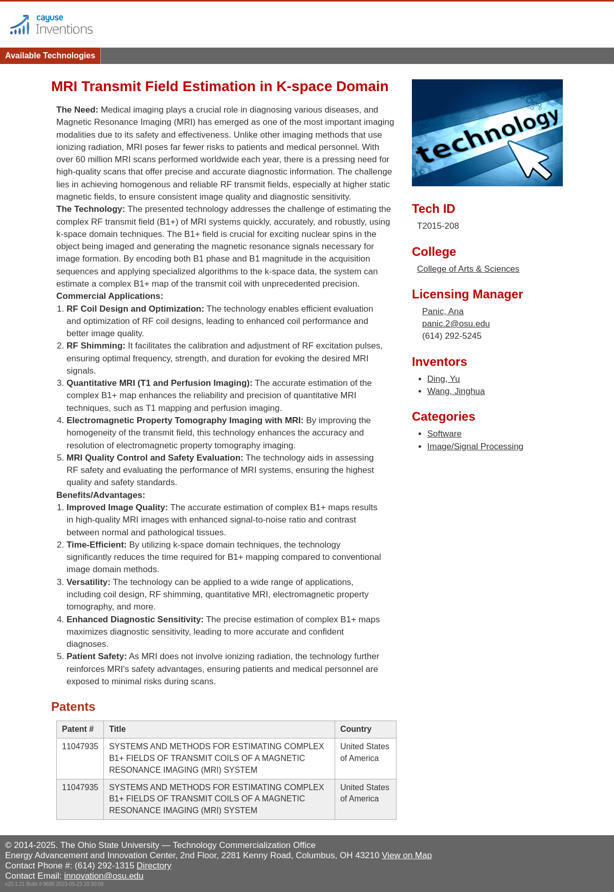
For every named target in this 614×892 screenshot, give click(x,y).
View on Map (407, 855)
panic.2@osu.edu (456, 324)
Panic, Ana (443, 311)
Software (444, 434)
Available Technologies (50, 55)
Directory (154, 866)
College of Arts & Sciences (468, 269)
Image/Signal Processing (475, 446)
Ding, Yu (443, 379)
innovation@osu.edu (103, 876)
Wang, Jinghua (456, 391)
